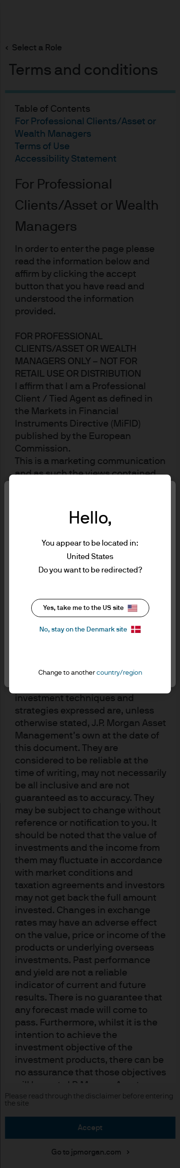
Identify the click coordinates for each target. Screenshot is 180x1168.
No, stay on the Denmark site (90, 629)
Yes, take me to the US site (90, 608)
